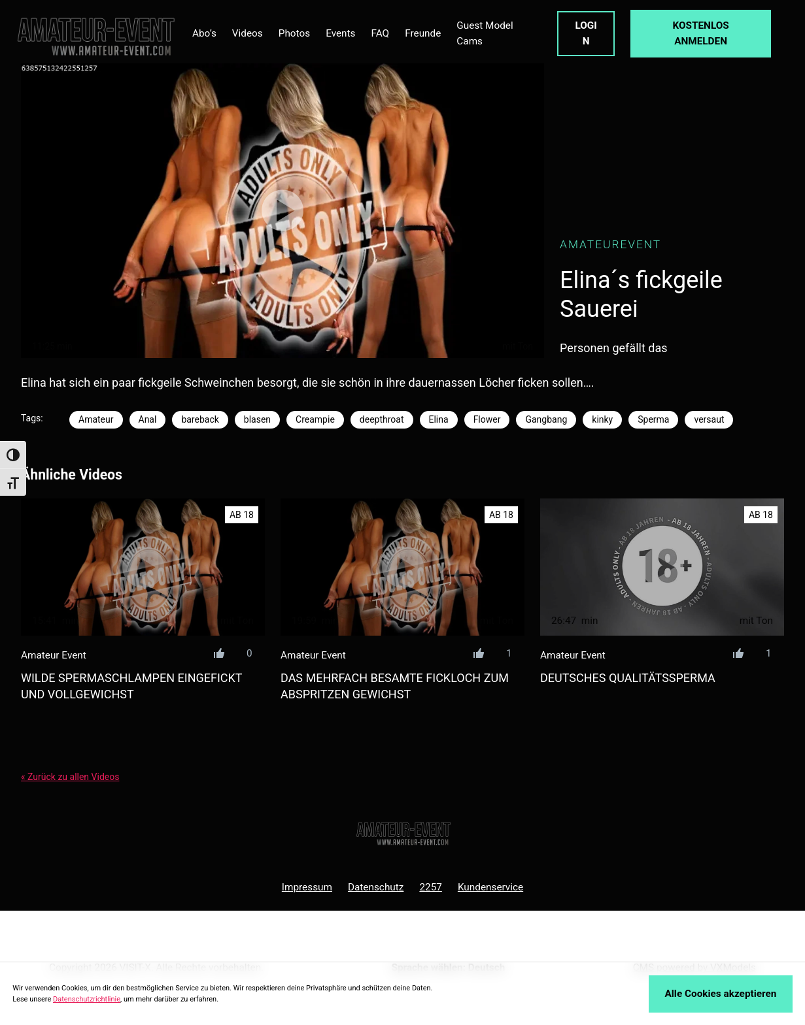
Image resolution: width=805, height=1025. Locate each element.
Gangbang (546, 419)
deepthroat (382, 419)
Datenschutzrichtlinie (86, 999)
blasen (257, 419)
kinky (602, 419)
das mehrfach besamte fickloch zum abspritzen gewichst (395, 686)
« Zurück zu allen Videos (70, 777)
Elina (439, 419)
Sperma (653, 419)
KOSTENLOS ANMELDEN (700, 34)
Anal (148, 419)
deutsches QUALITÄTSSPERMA (627, 678)
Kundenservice (490, 887)
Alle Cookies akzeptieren (721, 994)
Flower (487, 419)
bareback (199, 419)
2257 (430, 887)
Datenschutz (375, 887)
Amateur (96, 419)
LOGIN (585, 34)
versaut (709, 419)
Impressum (307, 887)
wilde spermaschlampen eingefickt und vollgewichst (131, 686)
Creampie (315, 419)
